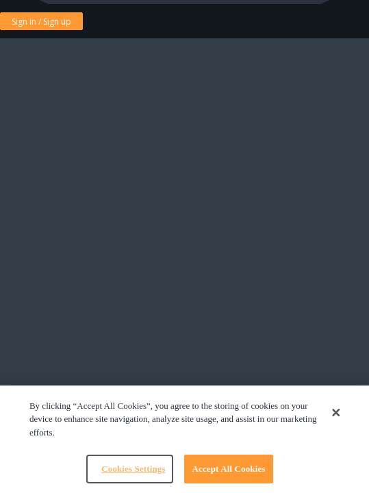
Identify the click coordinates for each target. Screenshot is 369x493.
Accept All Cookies (228, 469)
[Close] (336, 412)
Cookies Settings (133, 469)
